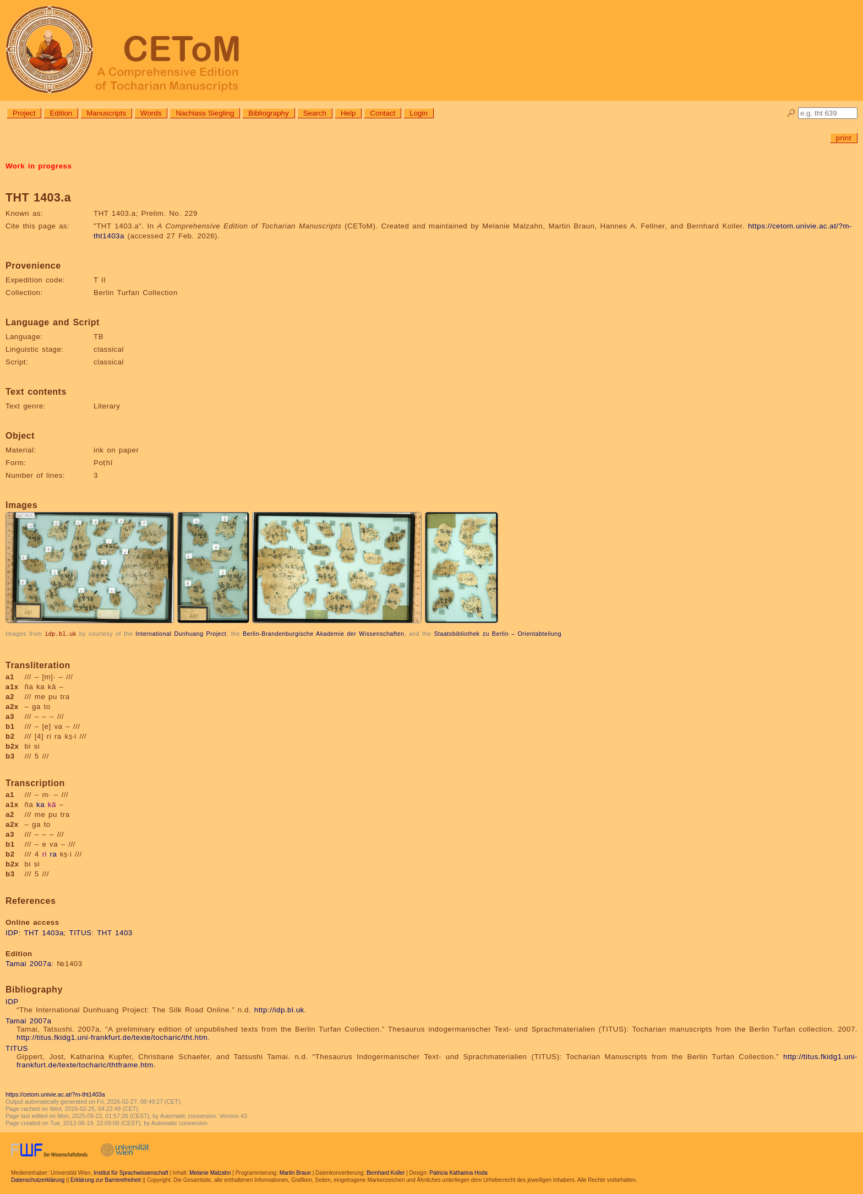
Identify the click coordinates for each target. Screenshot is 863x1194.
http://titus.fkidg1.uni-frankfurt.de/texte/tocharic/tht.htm (112, 1037)
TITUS (80, 932)
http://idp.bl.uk (279, 1009)
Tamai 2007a (28, 963)
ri (44, 853)
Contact (382, 113)
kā (52, 804)
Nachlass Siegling (205, 113)
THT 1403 (115, 932)
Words (150, 113)
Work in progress (39, 166)
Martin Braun (295, 1172)
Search (314, 113)
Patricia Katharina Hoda (458, 1172)
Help (348, 113)
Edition (61, 113)
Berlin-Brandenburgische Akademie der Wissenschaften (324, 633)
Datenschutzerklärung (37, 1179)
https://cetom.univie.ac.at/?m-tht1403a (55, 1094)
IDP (12, 932)
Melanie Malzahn (210, 1172)
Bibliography (268, 113)
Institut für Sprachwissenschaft (131, 1172)
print (843, 138)
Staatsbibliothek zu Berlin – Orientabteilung (497, 633)
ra (53, 853)
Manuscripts (106, 113)
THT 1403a (43, 932)
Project (24, 113)
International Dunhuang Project (180, 633)
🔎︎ (791, 113)
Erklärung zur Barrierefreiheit (105, 1179)
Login (418, 113)
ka (40, 804)
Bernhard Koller (386, 1172)
